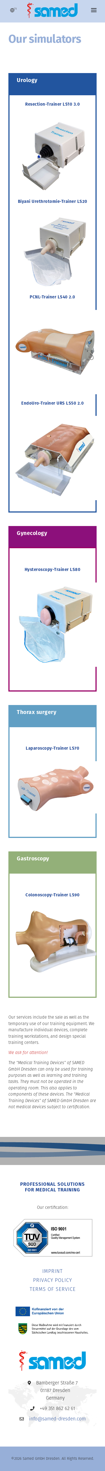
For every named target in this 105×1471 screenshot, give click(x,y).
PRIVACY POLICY (52, 1280)
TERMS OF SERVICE (53, 1289)
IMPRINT (52, 1271)
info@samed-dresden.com (57, 1419)
